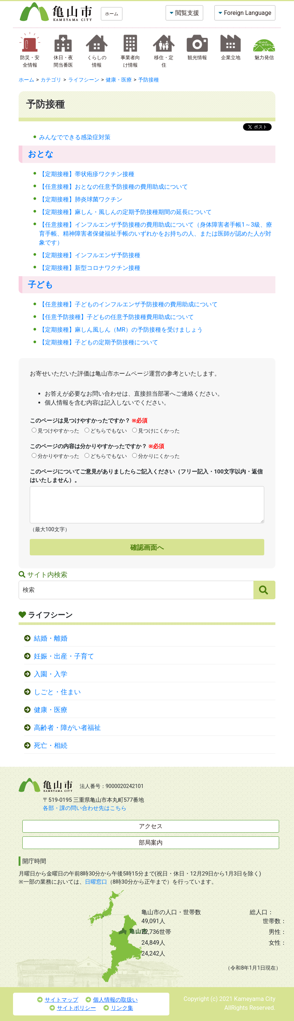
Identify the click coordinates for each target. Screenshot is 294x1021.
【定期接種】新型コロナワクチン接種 (89, 267)
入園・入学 (50, 674)
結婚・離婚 (50, 638)
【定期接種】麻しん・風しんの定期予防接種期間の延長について (125, 212)
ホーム (111, 13)
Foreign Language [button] (247, 12)
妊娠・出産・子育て (64, 656)
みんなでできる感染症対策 (75, 137)
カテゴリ (51, 80)
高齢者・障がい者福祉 (67, 727)
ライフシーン (83, 80)
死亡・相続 (50, 745)
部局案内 (151, 842)
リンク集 (118, 1008)
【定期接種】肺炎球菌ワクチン (80, 199)
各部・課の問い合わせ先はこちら (85, 808)
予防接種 (148, 80)
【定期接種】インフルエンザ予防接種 (89, 255)
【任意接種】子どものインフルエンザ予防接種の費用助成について (128, 304)
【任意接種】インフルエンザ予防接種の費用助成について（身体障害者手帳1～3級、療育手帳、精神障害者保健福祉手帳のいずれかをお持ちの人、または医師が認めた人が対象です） (155, 233)
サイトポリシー (72, 1008)
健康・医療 (119, 80)
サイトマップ (57, 999)
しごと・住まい (57, 692)
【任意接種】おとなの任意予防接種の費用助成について (113, 186)
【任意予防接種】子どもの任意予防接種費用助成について (116, 316)
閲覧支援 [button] (187, 12)
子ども (40, 284)
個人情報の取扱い (112, 999)
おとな (41, 154)
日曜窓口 (96, 881)
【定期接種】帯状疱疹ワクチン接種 (86, 174)
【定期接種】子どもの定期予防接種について (98, 342)
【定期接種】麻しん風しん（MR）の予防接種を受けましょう (121, 329)
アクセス (151, 826)
